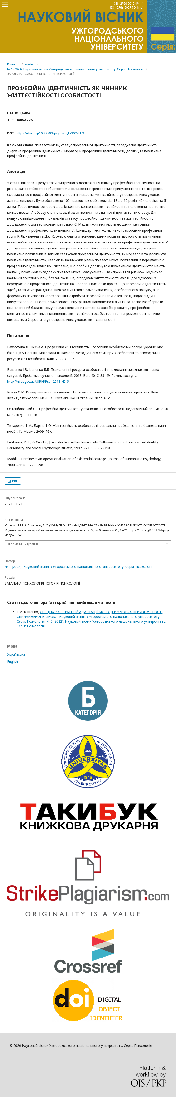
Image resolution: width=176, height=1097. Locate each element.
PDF (14, 481)
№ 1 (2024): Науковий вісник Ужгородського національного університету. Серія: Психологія (75, 69)
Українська (16, 654)
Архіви (30, 64)
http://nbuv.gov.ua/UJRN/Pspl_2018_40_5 (38, 381)
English (12, 661)
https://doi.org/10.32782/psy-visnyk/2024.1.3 (50, 133)
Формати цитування (23, 544)
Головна (13, 64)
